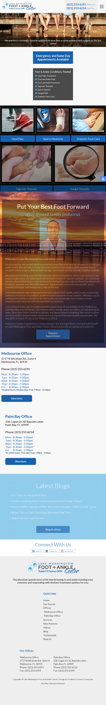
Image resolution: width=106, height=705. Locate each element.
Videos (46, 627)
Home (46, 600)
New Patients (50, 623)
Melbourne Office (53, 611)
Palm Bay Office (52, 615)
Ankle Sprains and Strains (28, 518)
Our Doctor (49, 604)
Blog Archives (53, 529)
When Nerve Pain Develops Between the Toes (41, 513)
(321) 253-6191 (76, 4)
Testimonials (49, 635)
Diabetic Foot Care (46, 96)
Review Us (68, 551)
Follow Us (53, 551)
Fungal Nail (43, 93)
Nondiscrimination (57, 683)
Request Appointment (53, 336)
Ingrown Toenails (45, 86)
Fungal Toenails (79, 189)
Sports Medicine (53, 138)
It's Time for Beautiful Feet (29, 495)
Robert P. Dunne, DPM (53, 239)
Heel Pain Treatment (47, 76)
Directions (23, 461)
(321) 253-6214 (76, 8)
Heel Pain (17, 138)
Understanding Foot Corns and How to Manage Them (46, 501)
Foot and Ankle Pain (46, 79)
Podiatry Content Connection (80, 679)
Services (47, 619)
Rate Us (47, 639)
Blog (45, 631)
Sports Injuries (44, 89)
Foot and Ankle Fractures (49, 82)
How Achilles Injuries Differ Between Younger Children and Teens (54, 507)
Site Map (44, 683)
